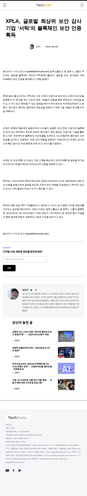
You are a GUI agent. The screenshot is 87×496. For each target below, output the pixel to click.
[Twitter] (31, 290)
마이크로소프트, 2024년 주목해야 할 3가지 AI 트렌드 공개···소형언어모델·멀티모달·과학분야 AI (32, 367)
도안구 (38, 47)
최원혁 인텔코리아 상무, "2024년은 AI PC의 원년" (31, 349)
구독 (9, 268)
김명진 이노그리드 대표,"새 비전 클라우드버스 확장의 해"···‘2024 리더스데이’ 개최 (32, 333)
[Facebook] (36, 290)
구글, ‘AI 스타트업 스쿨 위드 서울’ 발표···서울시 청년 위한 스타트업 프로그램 (32, 381)
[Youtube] (7, 470)
